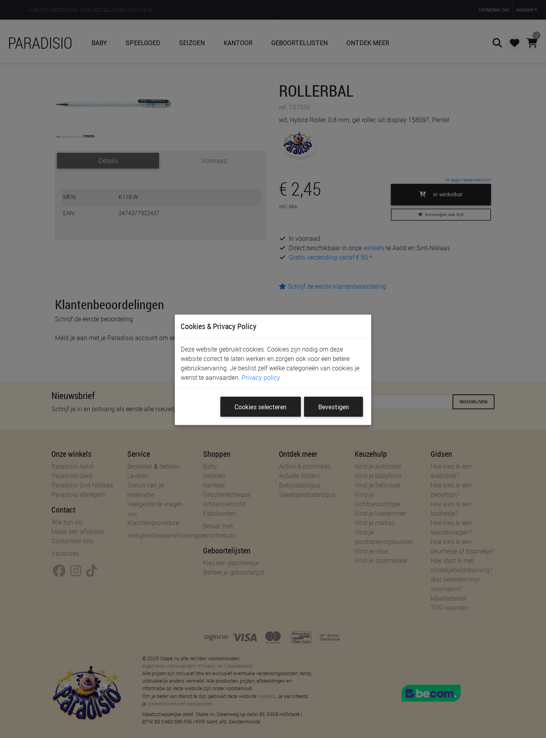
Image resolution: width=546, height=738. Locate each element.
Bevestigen (333, 407)
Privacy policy (261, 377)
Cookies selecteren (260, 407)
